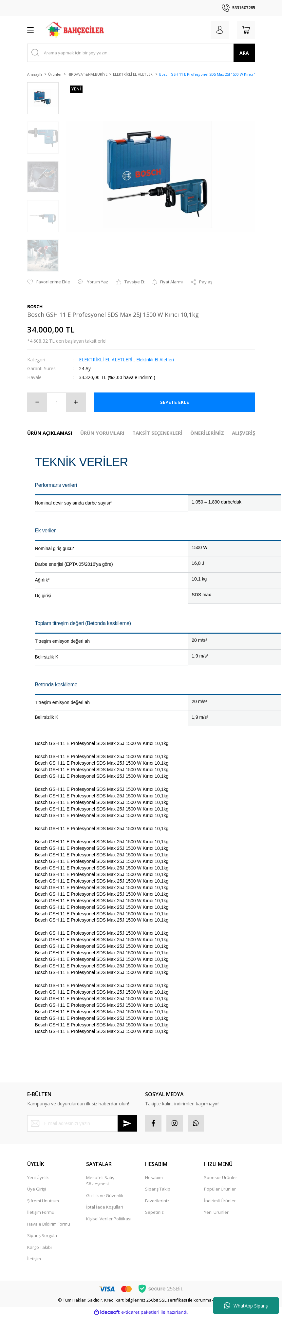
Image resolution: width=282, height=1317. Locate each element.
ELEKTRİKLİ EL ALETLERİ (105, 359)
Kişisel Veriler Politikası (108, 1219)
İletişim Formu (40, 1212)
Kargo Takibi (39, 1247)
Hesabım (154, 1177)
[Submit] (127, 1123)
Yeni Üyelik (38, 1177)
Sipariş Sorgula (42, 1235)
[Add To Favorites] (48, 282)
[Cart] (246, 30)
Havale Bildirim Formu (48, 1224)
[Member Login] (220, 30)
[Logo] (75, 30)
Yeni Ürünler (216, 1212)
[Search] (141, 53)
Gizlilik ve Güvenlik (104, 1195)
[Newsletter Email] (82, 1123)
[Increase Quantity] (76, 402)
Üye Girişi (36, 1189)
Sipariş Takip (157, 1189)
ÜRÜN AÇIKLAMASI (49, 432)
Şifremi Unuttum (43, 1201)
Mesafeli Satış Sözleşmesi (100, 1180)
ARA (244, 53)
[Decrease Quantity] (37, 402)
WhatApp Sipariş (246, 1305)
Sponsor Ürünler (220, 1177)
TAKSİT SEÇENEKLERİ (157, 432)
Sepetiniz (154, 1212)
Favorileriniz (157, 1201)
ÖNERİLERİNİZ (207, 432)
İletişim (34, 1259)
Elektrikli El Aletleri (155, 359)
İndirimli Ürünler (220, 1201)
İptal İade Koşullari (104, 1207)
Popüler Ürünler (220, 1189)
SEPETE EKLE (174, 402)
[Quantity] (56, 402)
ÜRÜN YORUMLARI (102, 432)
